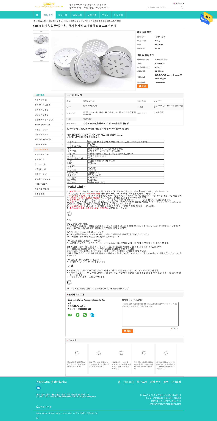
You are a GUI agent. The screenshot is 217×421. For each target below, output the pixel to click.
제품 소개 (48, 15)
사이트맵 (176, 381)
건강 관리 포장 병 (42, 189)
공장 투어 (77, 15)
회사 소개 (62, 15)
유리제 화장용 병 (42, 110)
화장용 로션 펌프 (42, 130)
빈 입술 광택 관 (41, 184)
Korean (179, 4)
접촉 (144, 86)
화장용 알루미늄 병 (121, 289)
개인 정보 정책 (43, 394)
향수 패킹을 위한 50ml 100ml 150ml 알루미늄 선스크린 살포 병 (76, 364)
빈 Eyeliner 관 (40, 169)
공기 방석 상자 (41, 164)
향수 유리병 (39, 194)
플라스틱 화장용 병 (42, 105)
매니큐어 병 (39, 159)
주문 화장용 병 (41, 100)
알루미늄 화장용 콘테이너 (82, 289)
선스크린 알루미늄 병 (103, 289)
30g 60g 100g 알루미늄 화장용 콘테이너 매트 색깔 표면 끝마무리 (99, 364)
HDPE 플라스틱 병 (42, 125)
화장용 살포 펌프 (42, 134)
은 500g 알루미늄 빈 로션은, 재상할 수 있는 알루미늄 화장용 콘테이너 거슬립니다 (165, 365)
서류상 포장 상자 (42, 154)
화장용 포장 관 (41, 144)
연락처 (105, 15)
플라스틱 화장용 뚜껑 (43, 139)
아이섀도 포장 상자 (42, 179)
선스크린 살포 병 (56, 21)
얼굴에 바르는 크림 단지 (44, 120)
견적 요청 (118, 15)
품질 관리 (92, 15)
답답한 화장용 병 (42, 115)
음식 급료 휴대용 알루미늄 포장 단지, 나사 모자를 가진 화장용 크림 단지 (144, 365)
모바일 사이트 (44, 407)
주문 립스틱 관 (41, 174)
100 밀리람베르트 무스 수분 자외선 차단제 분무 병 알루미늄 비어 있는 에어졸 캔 (121, 365)
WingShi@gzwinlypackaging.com (165, 404)
